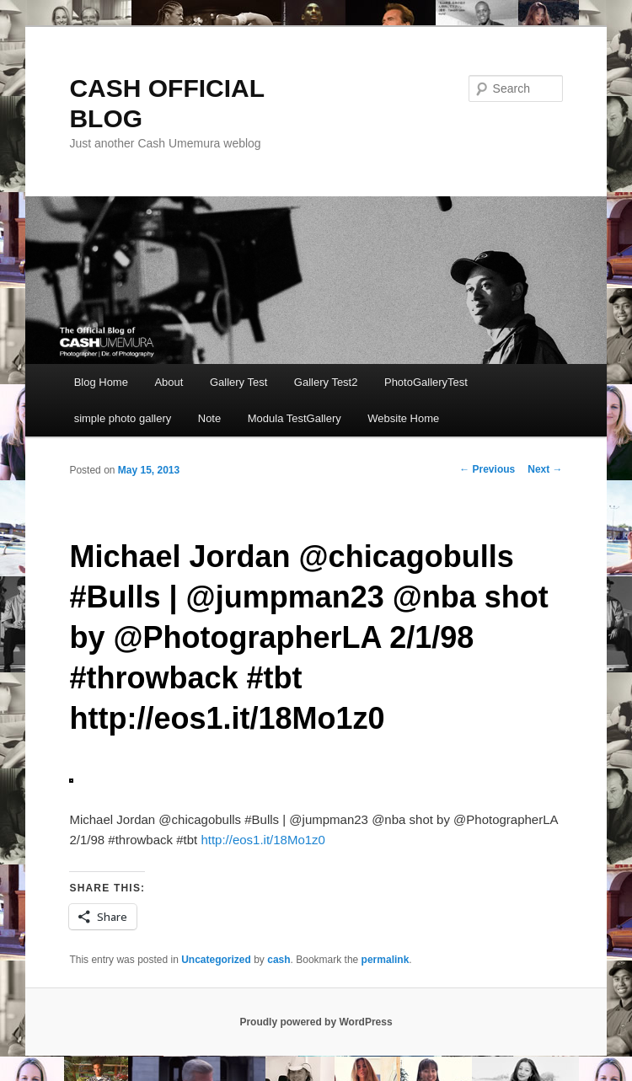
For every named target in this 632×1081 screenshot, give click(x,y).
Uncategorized (216, 960)
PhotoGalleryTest (426, 382)
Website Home (403, 418)
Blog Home (101, 382)
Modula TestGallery (294, 418)
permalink (386, 960)
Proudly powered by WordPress (315, 1022)
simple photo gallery (123, 418)
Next (545, 469)
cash (278, 960)
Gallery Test (238, 382)
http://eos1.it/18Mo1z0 (263, 839)
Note (209, 418)
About (168, 382)
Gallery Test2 (326, 382)
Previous (487, 469)
